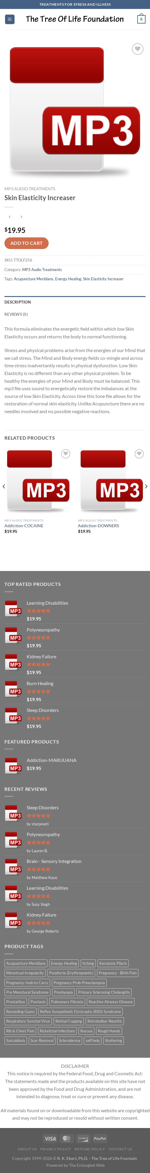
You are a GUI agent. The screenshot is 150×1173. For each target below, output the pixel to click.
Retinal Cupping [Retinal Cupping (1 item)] (68, 1021)
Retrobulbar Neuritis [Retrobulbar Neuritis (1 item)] (104, 1021)
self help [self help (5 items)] (93, 1040)
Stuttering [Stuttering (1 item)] (113, 1040)
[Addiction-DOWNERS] (112, 482)
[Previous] (4, 498)
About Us (27, 1149)
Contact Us (120, 1149)
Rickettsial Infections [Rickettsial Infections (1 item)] (57, 1031)
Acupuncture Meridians (33, 278)
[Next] (146, 498)
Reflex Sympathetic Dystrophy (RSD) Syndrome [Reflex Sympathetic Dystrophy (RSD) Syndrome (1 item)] (80, 1011)
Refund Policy (90, 1149)
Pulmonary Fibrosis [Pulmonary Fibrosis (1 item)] (67, 1001)
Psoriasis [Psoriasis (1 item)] (38, 1001)
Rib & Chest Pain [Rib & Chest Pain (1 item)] (20, 1031)
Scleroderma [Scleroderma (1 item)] (69, 1040)
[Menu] (10, 19)
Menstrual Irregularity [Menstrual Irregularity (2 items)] (25, 972)
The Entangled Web (87, 1165)
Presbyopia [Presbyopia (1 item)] (63, 992)
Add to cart (26, 243)
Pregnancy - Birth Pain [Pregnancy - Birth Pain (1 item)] (118, 972)
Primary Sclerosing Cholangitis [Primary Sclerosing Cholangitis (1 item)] (104, 992)
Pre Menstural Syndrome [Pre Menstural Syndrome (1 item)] (27, 992)
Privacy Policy (55, 1149)
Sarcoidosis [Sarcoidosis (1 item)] (15, 1040)
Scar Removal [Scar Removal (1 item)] (42, 1040)
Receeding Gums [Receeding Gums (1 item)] (20, 1011)
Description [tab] (17, 302)
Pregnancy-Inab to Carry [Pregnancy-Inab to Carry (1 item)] (27, 982)
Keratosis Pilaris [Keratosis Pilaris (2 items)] (113, 963)
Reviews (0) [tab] (16, 314)
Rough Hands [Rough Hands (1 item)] (109, 1031)
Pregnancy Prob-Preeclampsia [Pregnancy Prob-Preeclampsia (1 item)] (79, 982)
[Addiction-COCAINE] (38, 482)
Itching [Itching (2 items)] (88, 963)
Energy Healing (68, 278)
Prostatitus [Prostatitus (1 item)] (15, 1001)
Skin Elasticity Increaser (103, 278)
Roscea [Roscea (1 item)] (86, 1031)
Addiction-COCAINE (23, 525)
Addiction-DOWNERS (98, 525)
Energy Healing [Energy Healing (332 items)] (64, 963)
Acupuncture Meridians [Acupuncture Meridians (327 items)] (26, 963)
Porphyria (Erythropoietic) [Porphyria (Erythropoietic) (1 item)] (71, 972)
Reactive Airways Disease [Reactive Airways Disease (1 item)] (111, 1001)
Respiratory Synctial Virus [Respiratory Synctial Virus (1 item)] (28, 1021)
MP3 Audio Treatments (29, 188)
